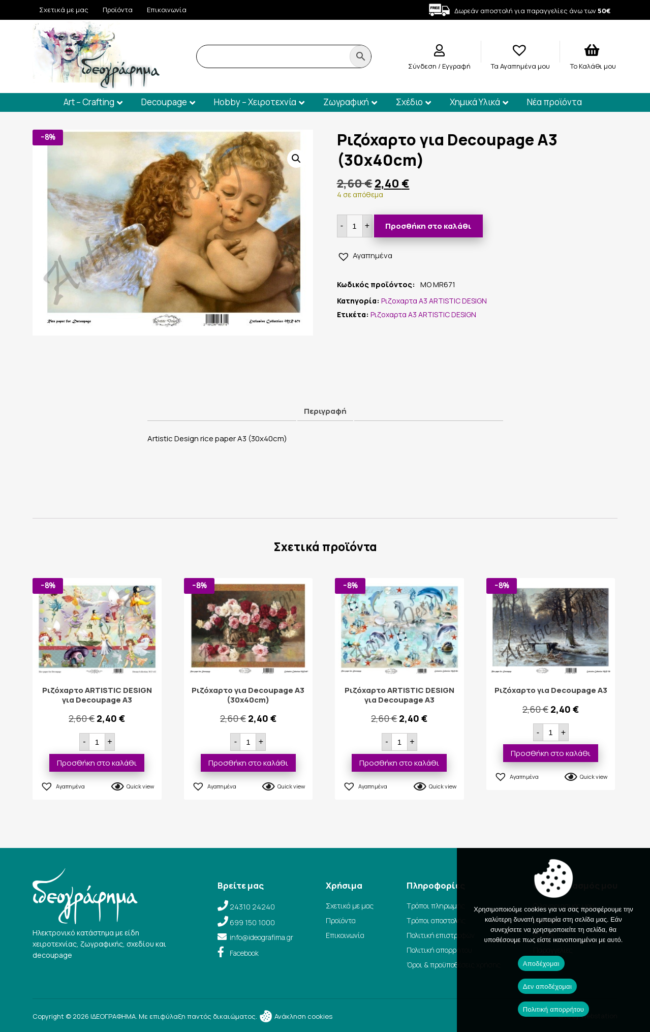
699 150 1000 (252, 922)
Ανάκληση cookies (295, 1016)
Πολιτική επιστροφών (441, 935)
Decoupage (164, 102)
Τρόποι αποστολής (436, 920)
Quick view (140, 786)
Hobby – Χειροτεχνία (255, 102)
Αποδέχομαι (541, 963)
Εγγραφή (456, 66)
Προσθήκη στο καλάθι (428, 226)
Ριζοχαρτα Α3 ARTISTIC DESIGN (434, 301)
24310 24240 (252, 907)
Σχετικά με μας (63, 9)
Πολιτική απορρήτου (439, 950)
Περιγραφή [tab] (325, 411)
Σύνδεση (423, 66)
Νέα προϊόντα (554, 102)
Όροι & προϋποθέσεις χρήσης (454, 964)
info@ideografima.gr (261, 937)
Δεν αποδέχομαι (547, 986)
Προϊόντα (118, 9)
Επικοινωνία (167, 9)
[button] (296, 158)
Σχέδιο (409, 102)
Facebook (244, 953)
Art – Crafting (89, 102)
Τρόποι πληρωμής (436, 905)
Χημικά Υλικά (475, 102)
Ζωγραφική (346, 102)
